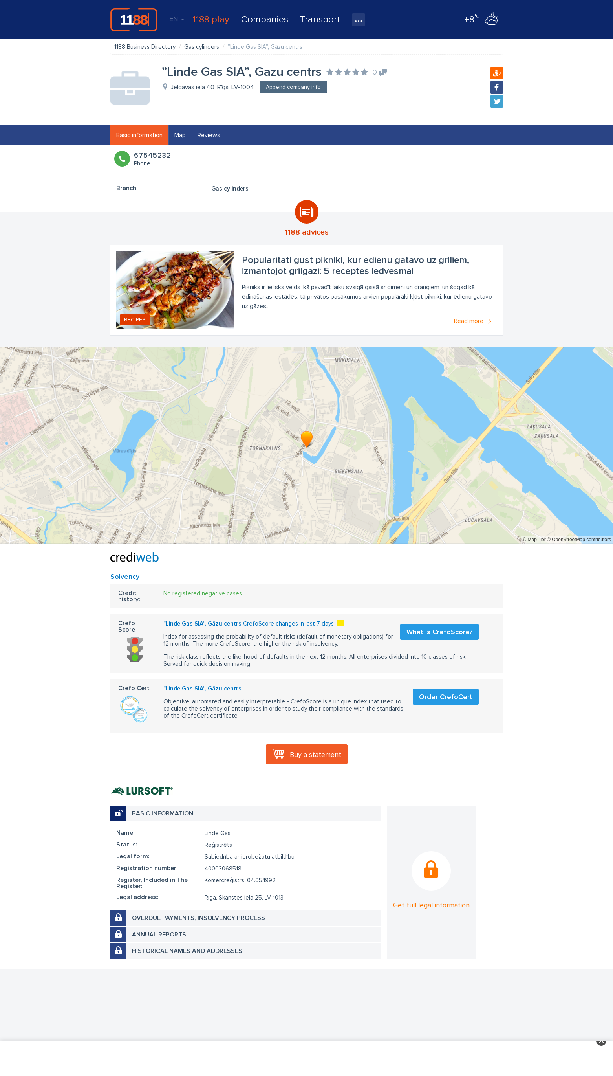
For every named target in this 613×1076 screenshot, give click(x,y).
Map (180, 135)
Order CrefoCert (445, 696)
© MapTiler (534, 539)
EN (176, 19)
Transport (320, 19)
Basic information (139, 135)
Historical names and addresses (187, 951)
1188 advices (306, 232)
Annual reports (159, 934)
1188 (133, 19)
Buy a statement (315, 754)
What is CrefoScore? (439, 632)
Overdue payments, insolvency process (198, 918)
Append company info (293, 87)
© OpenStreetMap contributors (579, 539)
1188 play (211, 19)
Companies (264, 19)
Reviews (209, 135)
